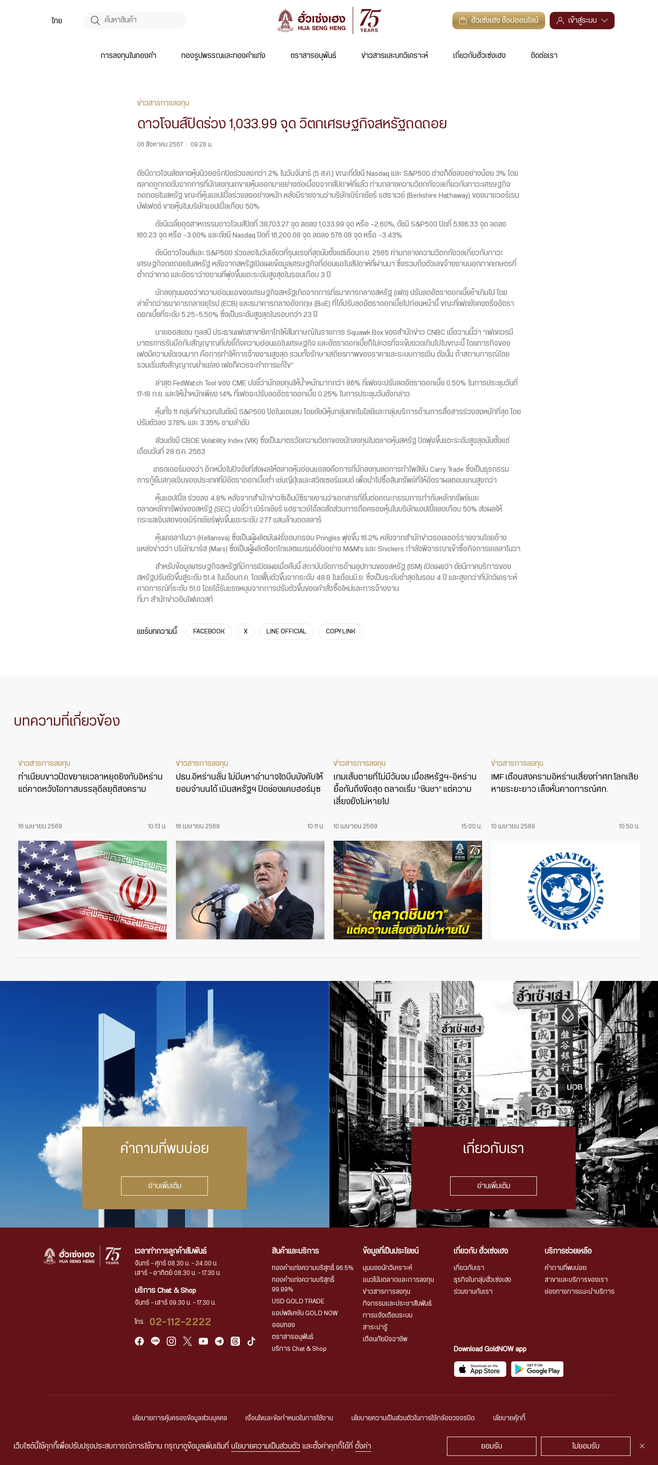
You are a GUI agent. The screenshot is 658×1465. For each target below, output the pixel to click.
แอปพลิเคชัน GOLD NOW (305, 1313)
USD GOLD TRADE (298, 1301)
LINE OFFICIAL (286, 631)
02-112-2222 (180, 1322)
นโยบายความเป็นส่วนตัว (265, 1446)
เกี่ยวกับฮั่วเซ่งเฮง (479, 55)
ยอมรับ (491, 1446)
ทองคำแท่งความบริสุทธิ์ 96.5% (313, 1268)
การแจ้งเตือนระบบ (388, 1315)
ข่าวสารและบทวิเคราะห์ (394, 55)
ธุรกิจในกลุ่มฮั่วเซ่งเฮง (482, 1280)
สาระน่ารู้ (375, 1327)
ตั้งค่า (363, 1446)
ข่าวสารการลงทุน (386, 1292)
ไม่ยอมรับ (586, 1446)
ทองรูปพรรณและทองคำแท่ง (223, 55)
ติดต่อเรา (544, 55)
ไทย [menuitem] (57, 21)
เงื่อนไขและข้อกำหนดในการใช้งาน (289, 1418)
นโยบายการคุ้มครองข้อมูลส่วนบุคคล (180, 1418)
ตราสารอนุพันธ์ (313, 55)
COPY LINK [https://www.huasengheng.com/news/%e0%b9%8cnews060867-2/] (341, 631)
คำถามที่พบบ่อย (566, 1268)
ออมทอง (283, 1325)
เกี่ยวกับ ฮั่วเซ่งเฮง (481, 1251)
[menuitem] (57, 20)
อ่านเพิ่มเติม (164, 1186)
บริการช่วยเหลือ (568, 1251)
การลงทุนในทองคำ (128, 55)
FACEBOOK (209, 631)
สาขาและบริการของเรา (576, 1280)
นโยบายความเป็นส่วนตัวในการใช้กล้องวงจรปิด (413, 1418)
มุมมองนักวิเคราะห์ (387, 1268)
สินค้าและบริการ (295, 1251)
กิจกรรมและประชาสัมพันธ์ (397, 1304)
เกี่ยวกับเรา (469, 1268)
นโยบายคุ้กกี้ (509, 1418)
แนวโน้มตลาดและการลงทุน (398, 1280)
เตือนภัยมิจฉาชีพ (385, 1339)
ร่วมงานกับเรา (473, 1292)
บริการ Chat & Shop (299, 1349)
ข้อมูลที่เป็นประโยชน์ (391, 1251)
